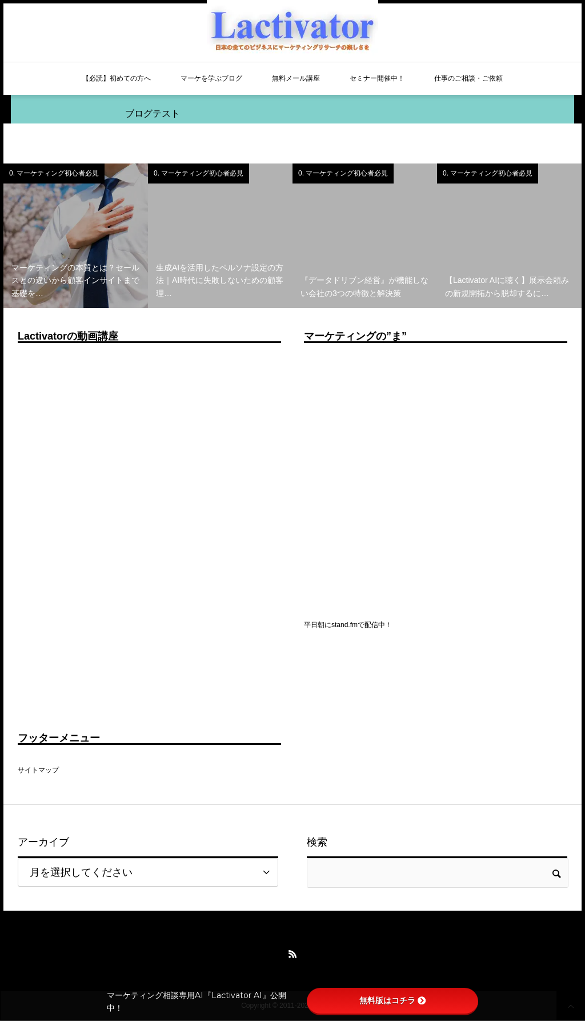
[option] (75, 235)
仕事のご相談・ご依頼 (468, 78)
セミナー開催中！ (377, 78)
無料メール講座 (296, 78)
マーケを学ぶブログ (211, 78)
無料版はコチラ (392, 1000)
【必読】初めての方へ (116, 78)
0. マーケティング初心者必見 (54, 173)
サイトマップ (38, 770)
